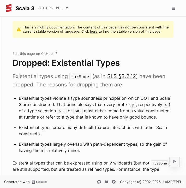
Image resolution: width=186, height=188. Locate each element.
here (94, 31)
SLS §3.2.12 (121, 76)
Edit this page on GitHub (33, 53)
